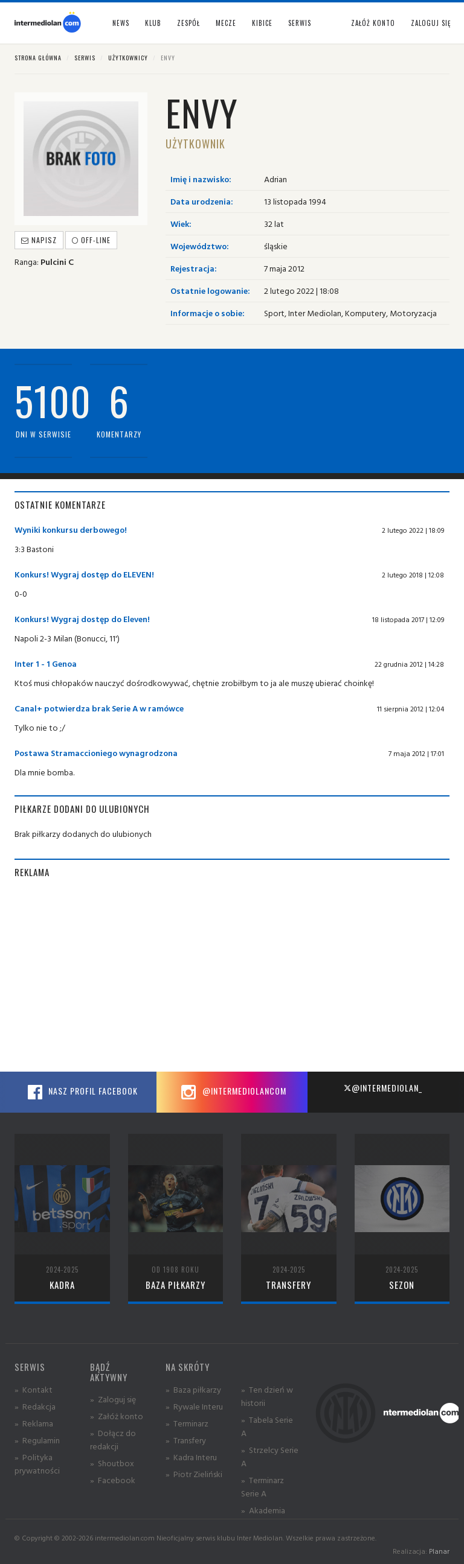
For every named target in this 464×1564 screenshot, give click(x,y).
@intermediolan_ (383, 1087)
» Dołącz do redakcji (113, 1439)
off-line (91, 240)
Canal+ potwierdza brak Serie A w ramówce (99, 708)
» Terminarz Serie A (262, 1486)
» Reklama (33, 1423)
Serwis (84, 57)
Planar (439, 1551)
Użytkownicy (128, 57)
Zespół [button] (188, 23)
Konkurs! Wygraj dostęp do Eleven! (82, 618)
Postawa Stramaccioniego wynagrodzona (96, 752)
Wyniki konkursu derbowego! (70, 529)
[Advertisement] (232, 975)
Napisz (39, 240)
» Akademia (263, 1510)
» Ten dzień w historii (267, 1396)
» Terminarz (187, 1423)
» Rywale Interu (194, 1406)
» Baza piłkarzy (193, 1389)
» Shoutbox (112, 1463)
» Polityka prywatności (37, 1464)
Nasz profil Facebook (81, 1092)
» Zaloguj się (113, 1399)
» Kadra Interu (191, 1457)
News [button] (120, 23)
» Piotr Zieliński (194, 1473)
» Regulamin (37, 1440)
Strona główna (38, 57)
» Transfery (186, 1440)
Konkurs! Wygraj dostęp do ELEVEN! (84, 574)
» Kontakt (33, 1389)
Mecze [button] (226, 23)
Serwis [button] (299, 23)
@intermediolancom (232, 1092)
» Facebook (112, 1479)
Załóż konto (373, 23)
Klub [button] (153, 23)
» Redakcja (35, 1406)
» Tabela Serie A (267, 1426)
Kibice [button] (262, 23)
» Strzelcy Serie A (269, 1456)
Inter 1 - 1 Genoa (45, 663)
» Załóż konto (116, 1416)
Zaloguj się (431, 23)
